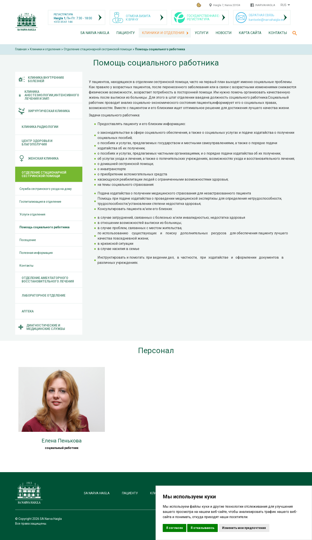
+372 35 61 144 (63, 21)
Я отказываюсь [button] (202, 528)
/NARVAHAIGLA (265, 5)
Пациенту (125, 33)
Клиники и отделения (163, 33)
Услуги (201, 33)
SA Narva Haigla (94, 33)
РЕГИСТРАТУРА (63, 14)
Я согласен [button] (174, 528)
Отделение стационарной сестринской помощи (98, 49)
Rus (283, 5)
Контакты (277, 33)
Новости (224, 33)
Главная (21, 49)
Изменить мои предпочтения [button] (244, 528)
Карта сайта (250, 33)
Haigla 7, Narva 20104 (226, 5)
